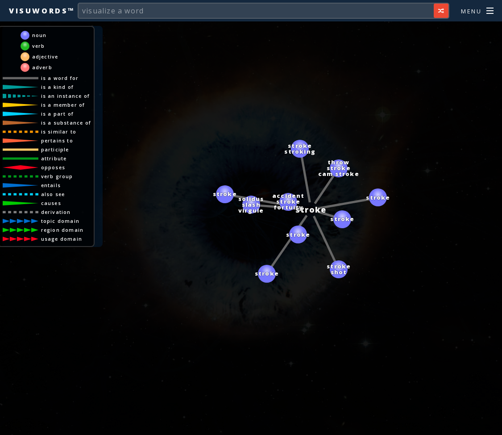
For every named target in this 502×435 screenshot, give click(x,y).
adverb (42, 67)
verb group (57, 176)
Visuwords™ (42, 11)
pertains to (57, 140)
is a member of (63, 104)
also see (53, 194)
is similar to (59, 131)
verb (38, 45)
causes (51, 203)
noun (39, 35)
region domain (62, 229)
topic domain (60, 221)
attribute (54, 158)
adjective (45, 56)
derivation (56, 212)
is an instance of (65, 95)
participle (55, 149)
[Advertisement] (251, 424)
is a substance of (66, 122)
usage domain (61, 238)
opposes (53, 167)
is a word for (60, 78)
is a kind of (57, 87)
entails (51, 185)
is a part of (57, 113)
